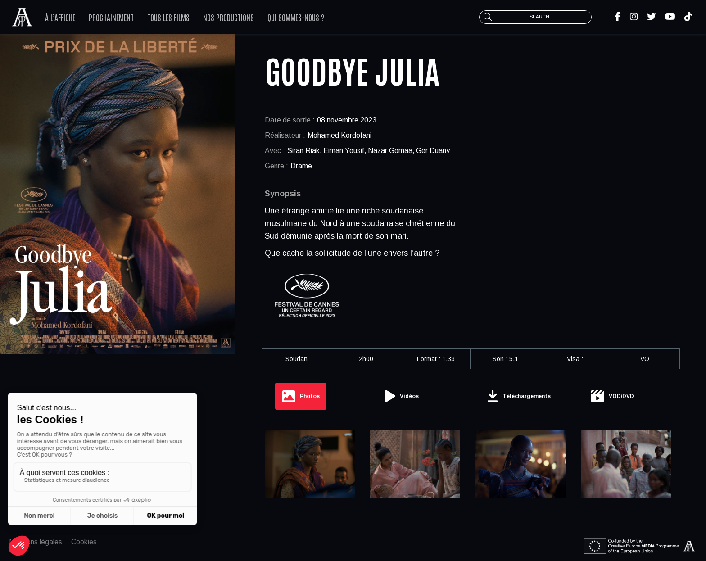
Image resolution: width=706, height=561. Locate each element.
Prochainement (111, 17)
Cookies (84, 542)
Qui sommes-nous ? (295, 17)
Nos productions (228, 17)
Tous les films (168, 17)
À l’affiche (60, 17)
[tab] (300, 396)
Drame (301, 166)
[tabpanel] (471, 467)
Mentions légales (35, 542)
